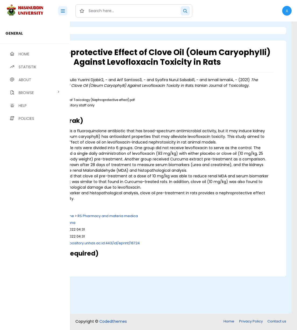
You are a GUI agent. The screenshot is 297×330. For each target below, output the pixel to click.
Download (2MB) (118, 125)
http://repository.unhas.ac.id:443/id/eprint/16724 (164, 280)
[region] (35, 175)
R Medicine (131, 253)
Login (92, 30)
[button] (287, 11)
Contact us (276, 322)
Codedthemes (113, 322)
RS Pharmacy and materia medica (175, 253)
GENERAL (14, 33)
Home (228, 322)
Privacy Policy (251, 322)
